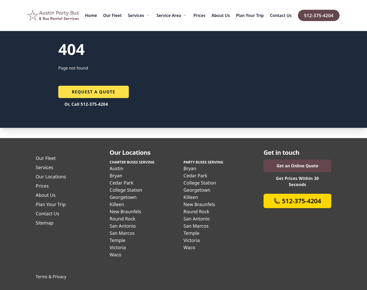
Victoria (118, 247)
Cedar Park (121, 183)
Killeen (117, 204)
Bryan (116, 175)
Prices (200, 15)
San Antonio (123, 226)
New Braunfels (125, 211)
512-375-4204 (318, 15)
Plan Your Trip (250, 15)
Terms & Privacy (51, 276)
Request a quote (93, 92)
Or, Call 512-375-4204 (86, 104)
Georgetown (123, 197)
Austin (116, 168)
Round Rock (122, 219)
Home (91, 15)
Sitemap (44, 223)
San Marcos (122, 233)
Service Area (172, 15)
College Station (126, 190)
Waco (115, 255)
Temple (117, 240)
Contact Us (281, 15)
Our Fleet (112, 15)
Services (139, 15)
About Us (220, 15)
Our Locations (51, 176)
